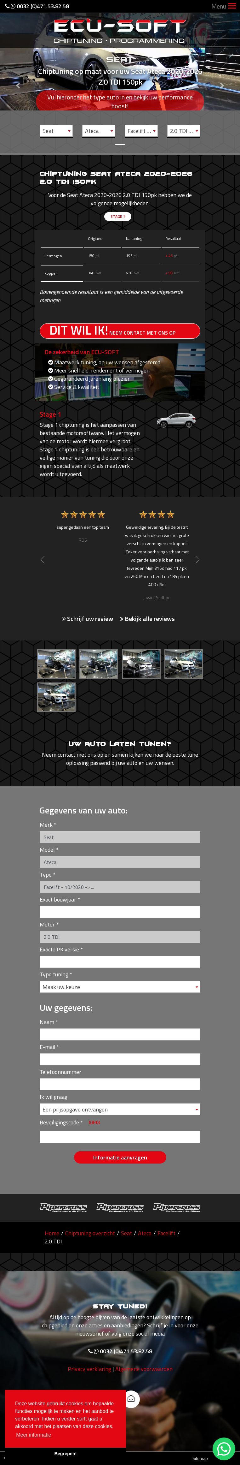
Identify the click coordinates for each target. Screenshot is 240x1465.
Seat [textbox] (48, 131)
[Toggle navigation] (232, 6)
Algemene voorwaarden (144, 1398)
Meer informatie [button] (33, 1435)
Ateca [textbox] (92, 131)
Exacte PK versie (59, 949)
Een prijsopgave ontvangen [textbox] (75, 1109)
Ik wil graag (53, 1097)
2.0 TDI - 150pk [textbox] (185, 131)
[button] (18, 76)
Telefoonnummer (60, 1072)
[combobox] (56, 131)
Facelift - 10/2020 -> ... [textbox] (142, 131)
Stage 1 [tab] (118, 216)
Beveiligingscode (59, 1122)
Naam (47, 1022)
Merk (46, 824)
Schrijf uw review (87, 619)
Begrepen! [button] (65, 1453)
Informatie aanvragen (120, 1157)
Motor (47, 924)
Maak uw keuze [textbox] (61, 987)
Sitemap (200, 1458)
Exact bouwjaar (58, 899)
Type (46, 874)
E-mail (47, 1047)
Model (47, 849)
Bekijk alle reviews (147, 619)
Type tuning (54, 974)
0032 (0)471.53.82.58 (37, 6)
